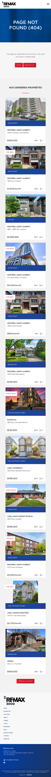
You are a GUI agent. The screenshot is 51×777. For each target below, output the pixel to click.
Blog (5, 729)
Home (19, 65)
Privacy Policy (21, 772)
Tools (6, 723)
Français (6, 738)
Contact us (29, 65)
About (6, 717)
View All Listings (25, 681)
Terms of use (30, 772)
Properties (7, 711)
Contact (6, 735)
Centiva (29, 774)
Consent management (41, 772)
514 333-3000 (10, 754)
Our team (7, 714)
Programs (7, 726)
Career (6, 720)
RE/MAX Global (8, 732)
